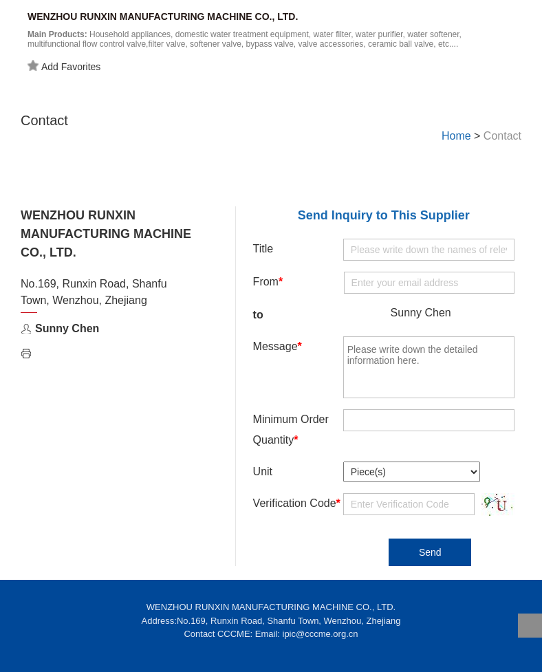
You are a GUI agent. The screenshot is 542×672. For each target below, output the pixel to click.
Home (456, 136)
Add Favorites (64, 66)
